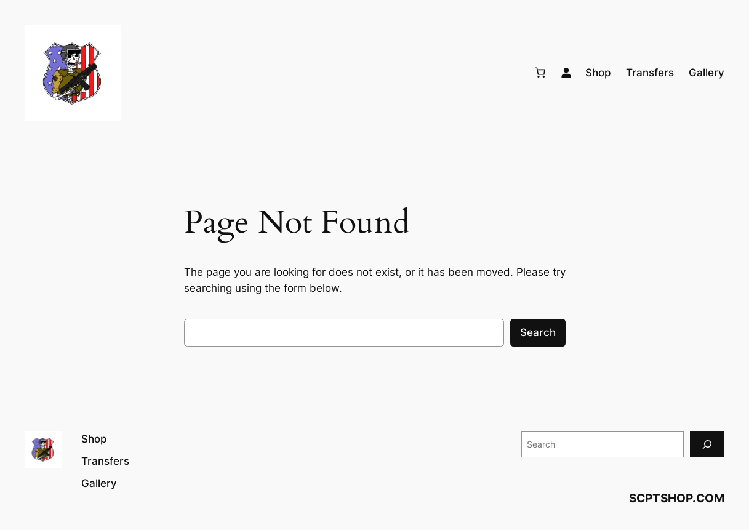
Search (538, 332)
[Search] (707, 444)
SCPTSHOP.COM (676, 498)
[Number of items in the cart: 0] (540, 73)
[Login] (566, 73)
